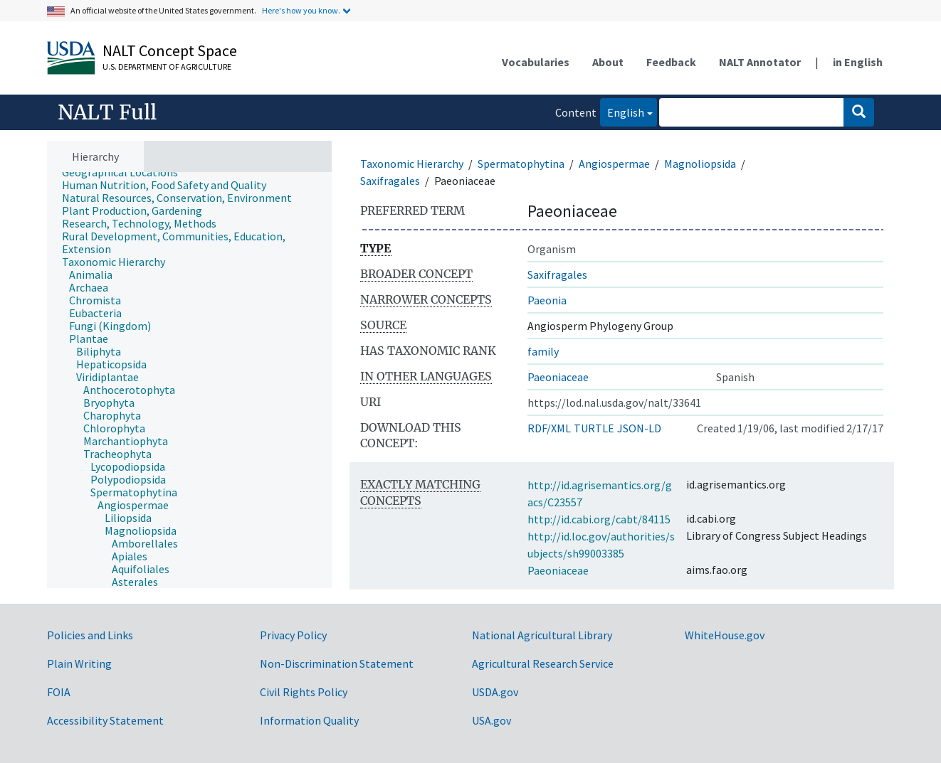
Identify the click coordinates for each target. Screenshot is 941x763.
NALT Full (107, 112)
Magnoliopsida (700, 163)
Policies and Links (90, 635)
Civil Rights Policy (303, 692)
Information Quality (309, 720)
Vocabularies (535, 62)
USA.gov (491, 720)
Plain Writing (79, 663)
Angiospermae (614, 163)
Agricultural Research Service (543, 663)
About (608, 62)
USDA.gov (495, 692)
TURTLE (594, 428)
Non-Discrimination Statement (337, 663)
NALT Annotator (760, 62)
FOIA (58, 692)
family (543, 351)
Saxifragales (390, 181)
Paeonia (547, 300)
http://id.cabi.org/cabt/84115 (599, 519)
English (622, 111)
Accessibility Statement (105, 720)
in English (858, 62)
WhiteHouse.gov (724, 635)
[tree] (189, 380)
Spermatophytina (521, 163)
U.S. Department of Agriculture (166, 66)
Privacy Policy (293, 635)
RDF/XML (549, 428)
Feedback (671, 62)
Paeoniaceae (558, 377)
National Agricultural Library (542, 635)
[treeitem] (126, 172)
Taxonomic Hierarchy (411, 163)
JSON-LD (639, 428)
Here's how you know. (301, 10)
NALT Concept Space (169, 50)
